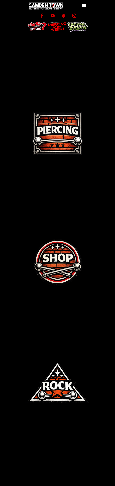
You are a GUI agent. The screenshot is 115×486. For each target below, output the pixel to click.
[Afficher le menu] (84, 5)
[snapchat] (63, 15)
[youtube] (52, 15)
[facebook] (42, 15)
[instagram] (74, 15)
